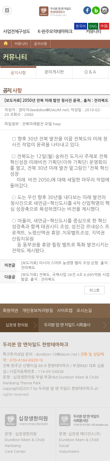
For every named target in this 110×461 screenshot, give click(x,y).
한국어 (81, 26)
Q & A (90, 72)
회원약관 (10, 311)
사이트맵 (65, 311)
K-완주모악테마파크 (55, 31)
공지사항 (40, 44)
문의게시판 (54, 72)
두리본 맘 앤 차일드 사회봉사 (67, 325)
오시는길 (84, 311)
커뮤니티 (93, 31)
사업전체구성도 (16, 31)
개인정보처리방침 (37, 311)
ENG (93, 26)
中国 (104, 26)
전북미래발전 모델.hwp (41, 124)
